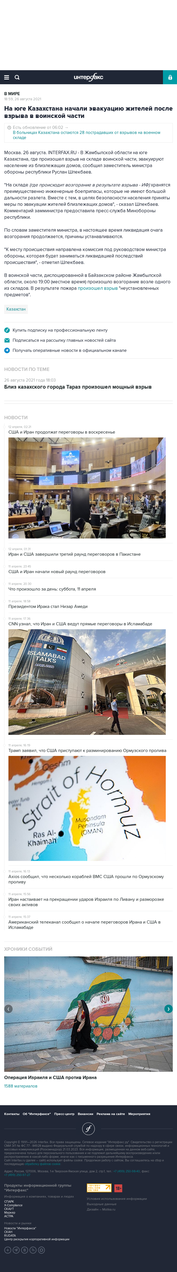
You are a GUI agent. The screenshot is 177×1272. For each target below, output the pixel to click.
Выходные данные (102, 1204)
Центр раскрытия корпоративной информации (36, 1239)
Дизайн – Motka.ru (101, 1209)
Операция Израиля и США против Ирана (50, 1077)
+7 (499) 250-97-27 (17, 1175)
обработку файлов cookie (42, 1164)
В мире (12, 94)
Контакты (11, 1114)
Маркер (9, 1212)
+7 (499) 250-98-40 (127, 1171)
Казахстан (16, 309)
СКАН (8, 1232)
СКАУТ (9, 1209)
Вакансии (85, 1114)
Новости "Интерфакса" (20, 1228)
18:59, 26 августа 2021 (22, 99)
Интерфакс (88, 77)
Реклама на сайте (111, 1114)
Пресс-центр (64, 1114)
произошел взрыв (98, 288)
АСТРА (8, 1216)
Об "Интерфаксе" (37, 1114)
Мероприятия (139, 1114)
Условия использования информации (117, 1199)
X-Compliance (13, 1205)
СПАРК (9, 1201)
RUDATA (10, 1235)
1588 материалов (20, 1086)
